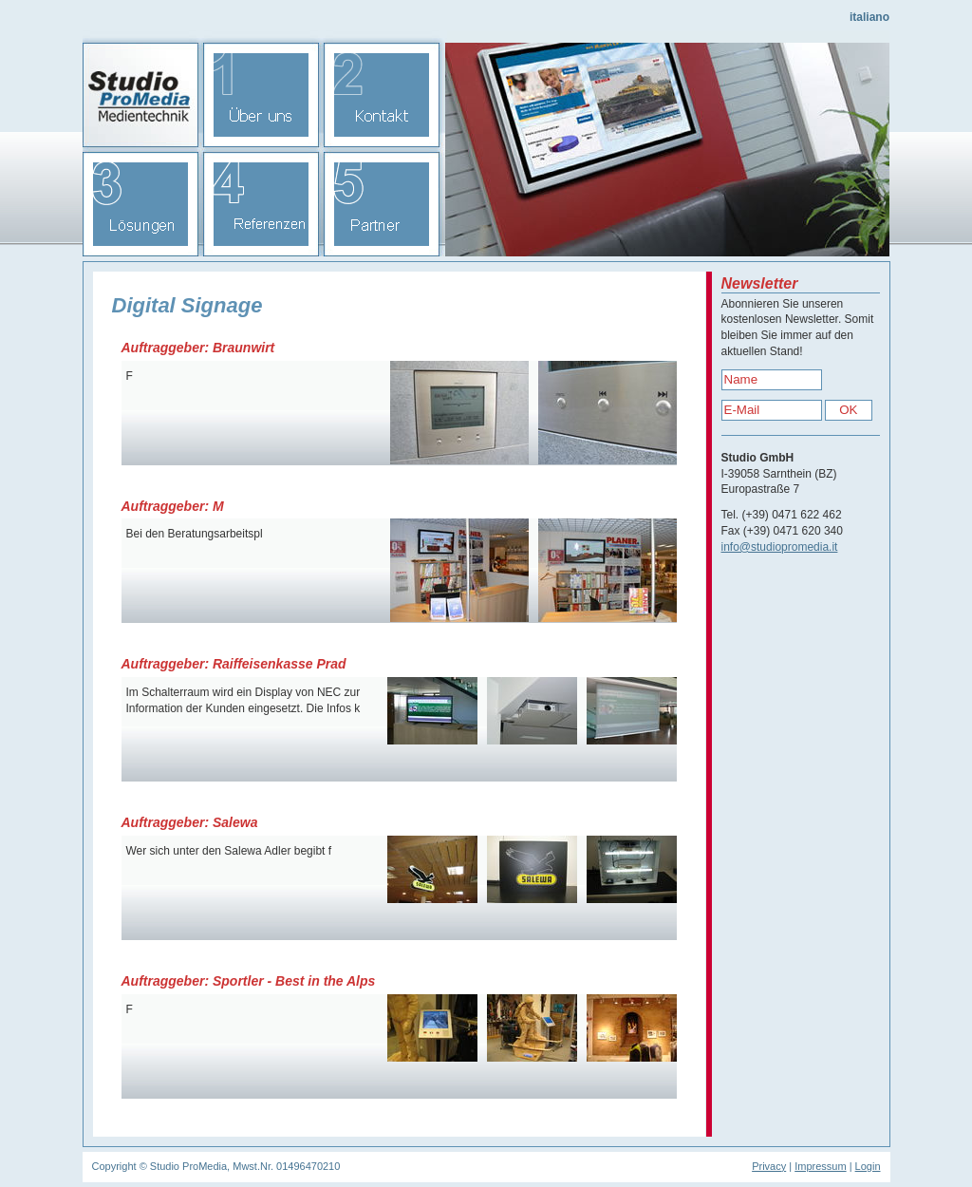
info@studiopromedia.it (779, 547)
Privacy (769, 1166)
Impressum (820, 1166)
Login (868, 1166)
